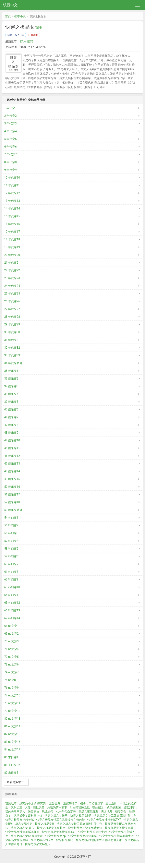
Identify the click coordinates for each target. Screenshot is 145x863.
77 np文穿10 (12, 695)
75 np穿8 (10, 680)
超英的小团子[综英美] (32, 803)
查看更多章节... (16, 782)
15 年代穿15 (12, 216)
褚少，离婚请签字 (91, 803)
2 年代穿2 (10, 115)
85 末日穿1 (11, 757)
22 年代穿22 (12, 270)
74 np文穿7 (11, 672)
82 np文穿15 (12, 734)
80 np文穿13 (12, 718)
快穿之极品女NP (80, 815)
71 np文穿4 (11, 649)
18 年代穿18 (12, 239)
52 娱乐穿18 (12, 502)
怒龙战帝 (47, 811)
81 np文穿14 (12, 726)
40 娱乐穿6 (11, 409)
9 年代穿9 (10, 169)
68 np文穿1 (11, 625)
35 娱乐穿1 (11, 370)
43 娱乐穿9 (11, 432)
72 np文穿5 (11, 656)
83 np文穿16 (12, 741)
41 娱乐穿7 (11, 417)
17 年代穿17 (12, 231)
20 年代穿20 (12, 254)
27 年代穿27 (12, 309)
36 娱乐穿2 (11, 378)
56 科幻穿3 (11, 533)
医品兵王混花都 (88, 811)
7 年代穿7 (10, 154)
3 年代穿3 (10, 123)
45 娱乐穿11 (12, 448)
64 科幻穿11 (12, 595)
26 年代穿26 (12, 301)
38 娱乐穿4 (11, 394)
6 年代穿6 (10, 146)
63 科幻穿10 (12, 587)
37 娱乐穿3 (11, 386)
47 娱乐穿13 (12, 463)
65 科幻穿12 (12, 602)
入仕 (28, 807)
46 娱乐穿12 (12, 455)
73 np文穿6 (11, 664)
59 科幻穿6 (11, 556)
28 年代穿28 (12, 316)
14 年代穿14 (12, 208)
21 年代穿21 (12, 262)
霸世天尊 (39, 807)
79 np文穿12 (12, 710)
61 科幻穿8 (11, 571)
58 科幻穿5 (11, 548)
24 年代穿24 (12, 285)
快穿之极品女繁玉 (56, 815)
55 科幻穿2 (11, 525)
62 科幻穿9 (11, 579)
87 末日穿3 (27, 41)
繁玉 (39, 27)
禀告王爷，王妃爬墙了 (63, 803)
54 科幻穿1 (11, 517)
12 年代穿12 (12, 193)
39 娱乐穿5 (11, 401)
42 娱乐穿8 (11, 425)
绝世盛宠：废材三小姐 (28, 815)
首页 (8, 16)
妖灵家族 (33, 811)
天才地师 (106, 811)
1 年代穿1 (10, 108)
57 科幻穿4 (11, 540)
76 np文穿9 (11, 687)
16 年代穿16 (12, 224)
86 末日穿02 (12, 765)
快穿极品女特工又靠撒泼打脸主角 (115, 815)
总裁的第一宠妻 (57, 807)
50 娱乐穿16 (12, 486)
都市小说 (20, 16)
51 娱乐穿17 (12, 494)
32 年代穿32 (12, 347)
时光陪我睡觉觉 (80, 807)
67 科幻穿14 (12, 618)
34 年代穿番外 (13, 363)
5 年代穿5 (10, 139)
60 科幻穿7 (11, 564)
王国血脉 (111, 803)
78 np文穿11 (12, 703)
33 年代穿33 (12, 355)
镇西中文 (10, 5)
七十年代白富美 (66, 811)
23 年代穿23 (12, 278)
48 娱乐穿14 (12, 471)
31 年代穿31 (12, 339)
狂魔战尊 (11, 803)
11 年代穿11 (12, 185)
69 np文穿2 (11, 633)
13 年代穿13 (12, 200)
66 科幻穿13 (12, 610)
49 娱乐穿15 (12, 479)
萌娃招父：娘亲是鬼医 (106, 807)
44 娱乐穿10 (12, 440)
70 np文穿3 (11, 641)
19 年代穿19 (12, 247)
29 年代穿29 (12, 324)
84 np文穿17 (12, 749)
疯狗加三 (16, 807)
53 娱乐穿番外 (13, 510)
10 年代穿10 (12, 177)
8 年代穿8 (10, 162)
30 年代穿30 (12, 332)
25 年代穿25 (12, 293)
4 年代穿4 (10, 131)
